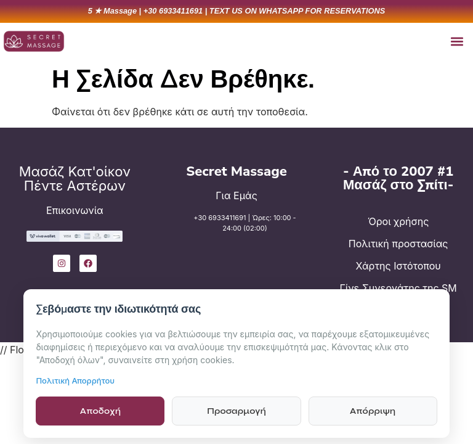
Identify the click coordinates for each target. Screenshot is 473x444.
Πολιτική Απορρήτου (75, 380)
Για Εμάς (236, 195)
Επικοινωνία (74, 210)
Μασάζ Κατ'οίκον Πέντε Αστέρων (75, 178)
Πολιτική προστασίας (398, 243)
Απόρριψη (372, 411)
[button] (457, 41)
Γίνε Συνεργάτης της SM (398, 288)
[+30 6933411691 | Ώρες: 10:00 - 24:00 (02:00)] (176, 231)
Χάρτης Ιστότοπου (398, 266)
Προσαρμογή (236, 411)
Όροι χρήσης (398, 221)
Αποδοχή (100, 411)
